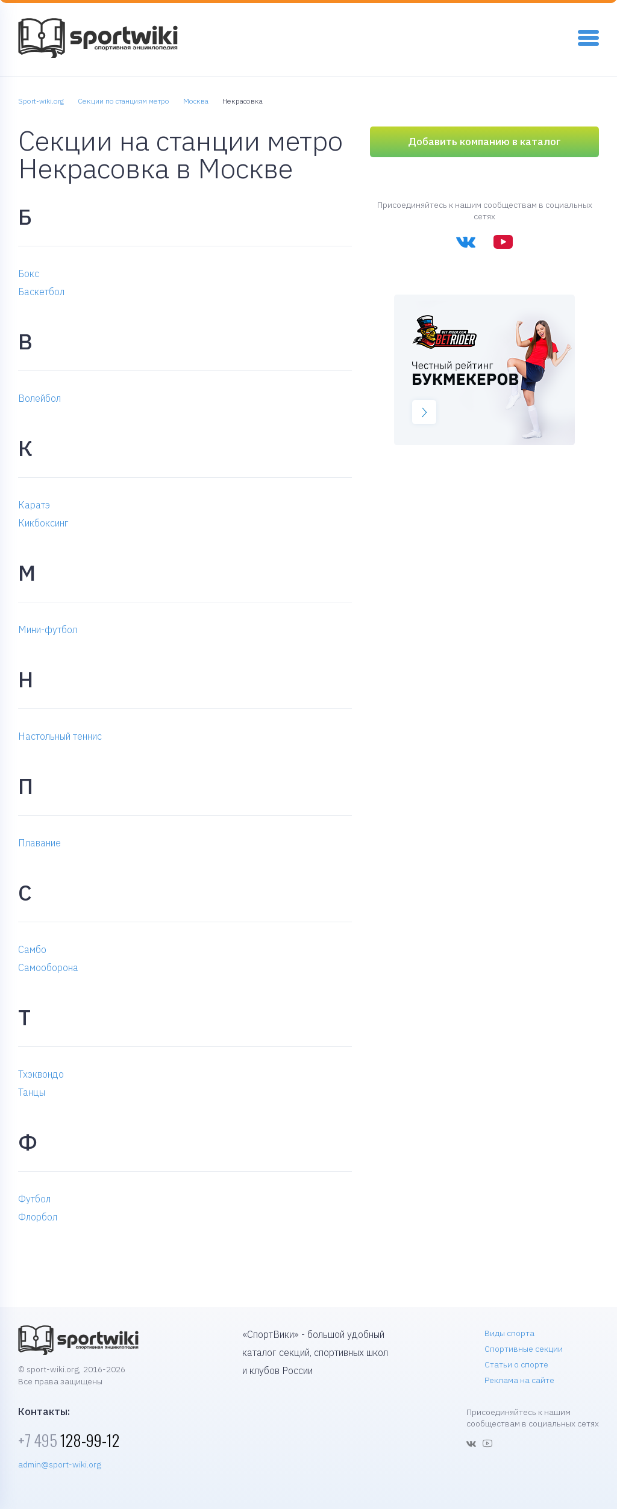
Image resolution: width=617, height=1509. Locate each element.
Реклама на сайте (519, 1380)
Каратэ (34, 505)
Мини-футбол (47, 629)
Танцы (31, 1092)
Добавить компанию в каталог (484, 141)
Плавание (39, 843)
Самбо (32, 949)
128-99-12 (68, 1440)
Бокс (28, 273)
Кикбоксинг (43, 523)
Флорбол (37, 1217)
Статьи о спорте (516, 1364)
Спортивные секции (523, 1348)
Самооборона (48, 967)
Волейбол (39, 398)
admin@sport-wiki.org (59, 1464)
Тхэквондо (41, 1074)
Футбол (34, 1199)
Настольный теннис (60, 736)
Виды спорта (509, 1333)
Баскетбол (41, 292)
